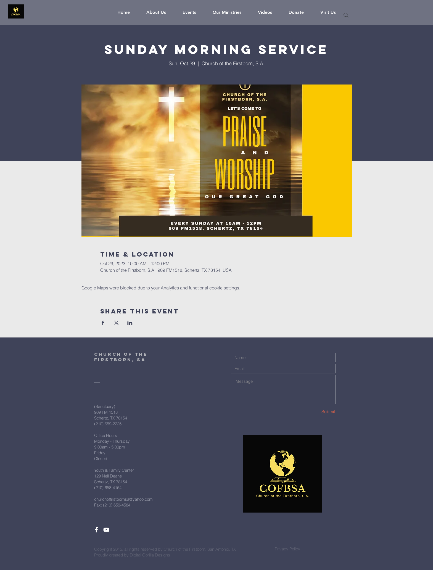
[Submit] (316, 411)
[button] (160, 12)
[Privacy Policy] (287, 548)
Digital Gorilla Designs (150, 555)
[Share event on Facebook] (102, 323)
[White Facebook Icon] (96, 529)
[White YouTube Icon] (106, 529)
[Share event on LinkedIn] (130, 323)
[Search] (346, 15)
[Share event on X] (116, 323)
